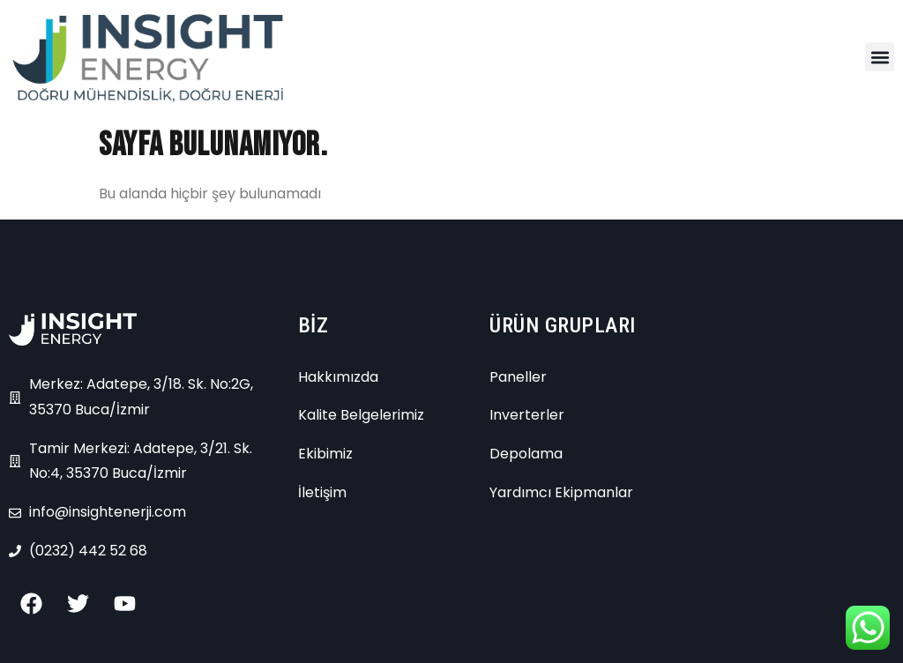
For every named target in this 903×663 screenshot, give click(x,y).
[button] (879, 56)
